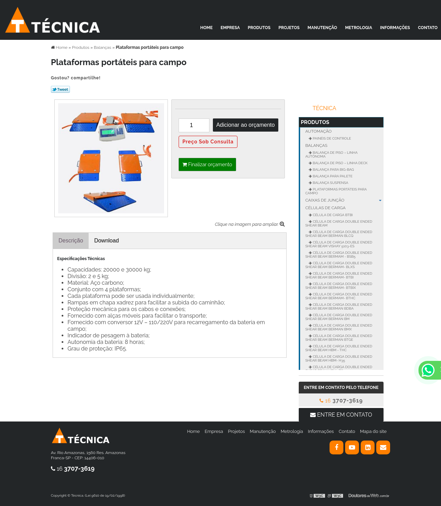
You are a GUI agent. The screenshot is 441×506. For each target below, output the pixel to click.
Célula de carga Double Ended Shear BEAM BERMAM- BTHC (338, 296)
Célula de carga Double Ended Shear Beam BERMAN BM (338, 317)
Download (106, 240)
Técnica (324, 108)
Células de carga (325, 207)
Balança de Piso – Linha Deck (340, 163)
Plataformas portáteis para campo (336, 191)
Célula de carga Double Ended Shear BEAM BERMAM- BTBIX (338, 286)
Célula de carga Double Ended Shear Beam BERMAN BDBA (338, 306)
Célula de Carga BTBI (332, 215)
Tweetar (60, 89)
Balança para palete (332, 176)
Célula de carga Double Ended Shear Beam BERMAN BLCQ (338, 234)
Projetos (289, 27)
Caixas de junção (344, 200)
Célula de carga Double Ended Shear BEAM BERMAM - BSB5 (338, 254)
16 (341, 400)
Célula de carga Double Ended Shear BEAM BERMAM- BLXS (338, 265)
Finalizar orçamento (207, 164)
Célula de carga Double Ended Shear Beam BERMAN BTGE (338, 337)
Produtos (259, 27)
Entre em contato (341, 414)
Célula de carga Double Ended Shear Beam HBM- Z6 (338, 369)
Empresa (230, 27)
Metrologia (358, 27)
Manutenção (322, 27)
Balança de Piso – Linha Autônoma (331, 154)
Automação (318, 131)
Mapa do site (373, 431)
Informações (395, 27)
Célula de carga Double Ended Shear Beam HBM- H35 (338, 358)
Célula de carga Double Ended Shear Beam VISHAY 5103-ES (338, 244)
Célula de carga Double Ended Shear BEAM (338, 223)
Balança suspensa (330, 183)
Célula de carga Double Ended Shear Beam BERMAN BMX (338, 327)
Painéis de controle (331, 138)
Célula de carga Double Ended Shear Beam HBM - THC (338, 348)
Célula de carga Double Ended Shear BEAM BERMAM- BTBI (338, 275)
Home (206, 27)
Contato (428, 27)
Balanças (316, 145)
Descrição (70, 240)
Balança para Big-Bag (333, 169)
